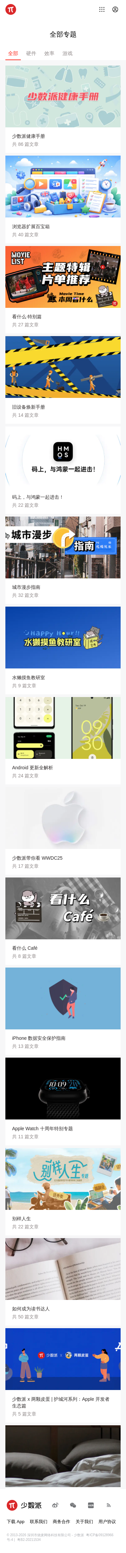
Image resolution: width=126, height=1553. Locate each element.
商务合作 (61, 1521)
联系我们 (38, 1521)
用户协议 (107, 1521)
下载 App (16, 1521)
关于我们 (84, 1521)
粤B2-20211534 (29, 1540)
